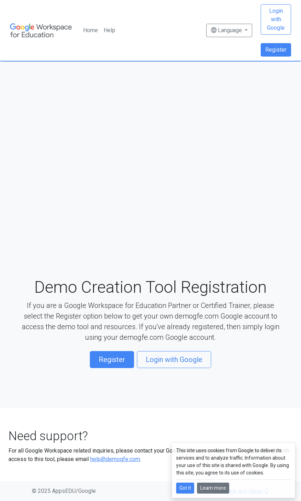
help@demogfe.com (115, 459)
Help (109, 30)
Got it (185, 488)
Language (227, 30)
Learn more (213, 488)
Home (90, 30)
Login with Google (276, 19)
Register (275, 49)
